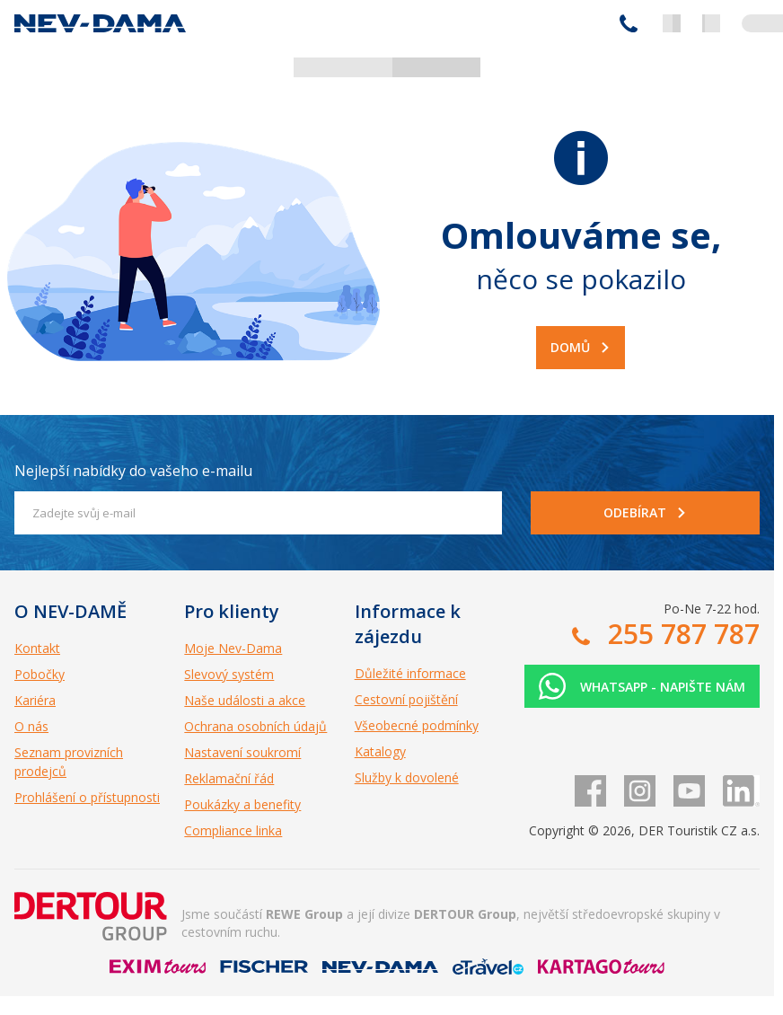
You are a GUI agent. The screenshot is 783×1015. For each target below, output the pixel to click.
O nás (31, 726)
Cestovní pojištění (406, 699)
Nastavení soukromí (242, 752)
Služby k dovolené (407, 777)
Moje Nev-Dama (233, 648)
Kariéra (35, 700)
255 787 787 (629, 23)
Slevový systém (229, 674)
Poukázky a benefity (242, 804)
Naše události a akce (244, 700)
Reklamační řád (229, 778)
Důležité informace (410, 673)
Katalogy (380, 751)
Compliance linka (233, 830)
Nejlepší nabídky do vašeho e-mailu (133, 471)
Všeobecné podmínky (417, 725)
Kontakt (37, 648)
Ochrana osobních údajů (255, 726)
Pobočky (39, 674)
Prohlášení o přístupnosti (87, 797)
